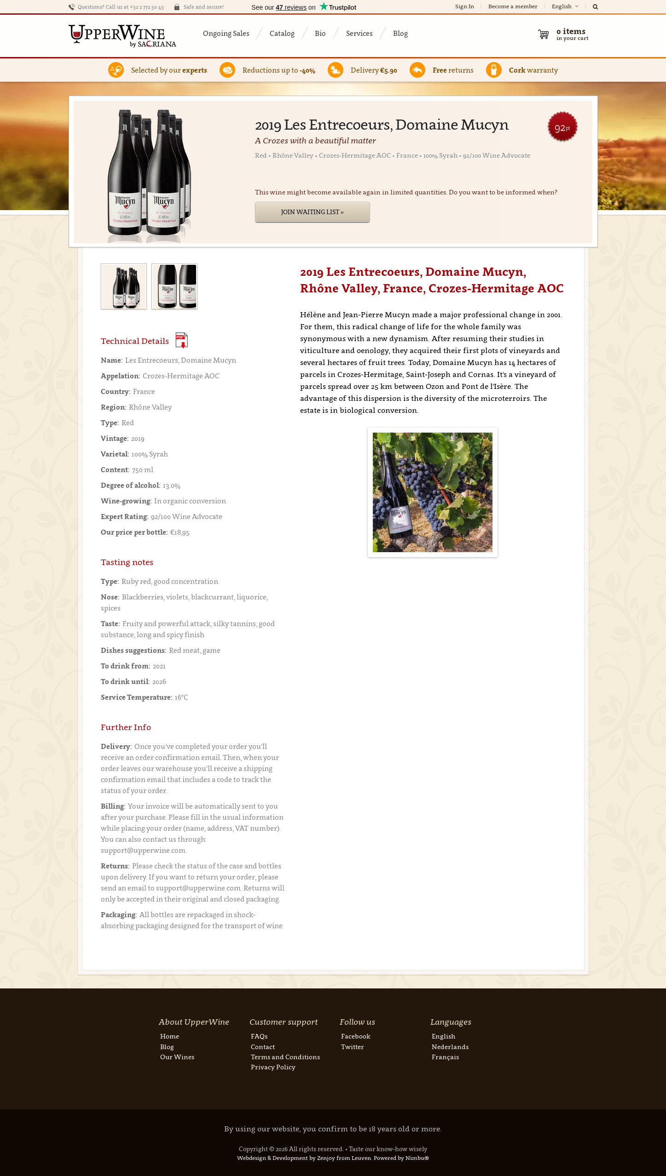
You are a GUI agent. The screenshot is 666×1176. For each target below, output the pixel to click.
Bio (320, 33)
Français (445, 1057)
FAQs (259, 1036)
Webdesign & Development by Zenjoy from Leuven (304, 1157)
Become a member (513, 6)
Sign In (464, 6)
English (566, 6)
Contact (263, 1046)
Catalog (282, 33)
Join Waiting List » (312, 212)
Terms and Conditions (285, 1057)
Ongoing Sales (226, 33)
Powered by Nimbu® (401, 1157)
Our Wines (177, 1057)
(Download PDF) (181, 340)
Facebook (356, 1036)
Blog (400, 33)
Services (359, 33)
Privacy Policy (273, 1067)
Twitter (352, 1046)
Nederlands (450, 1046)
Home (169, 1036)
